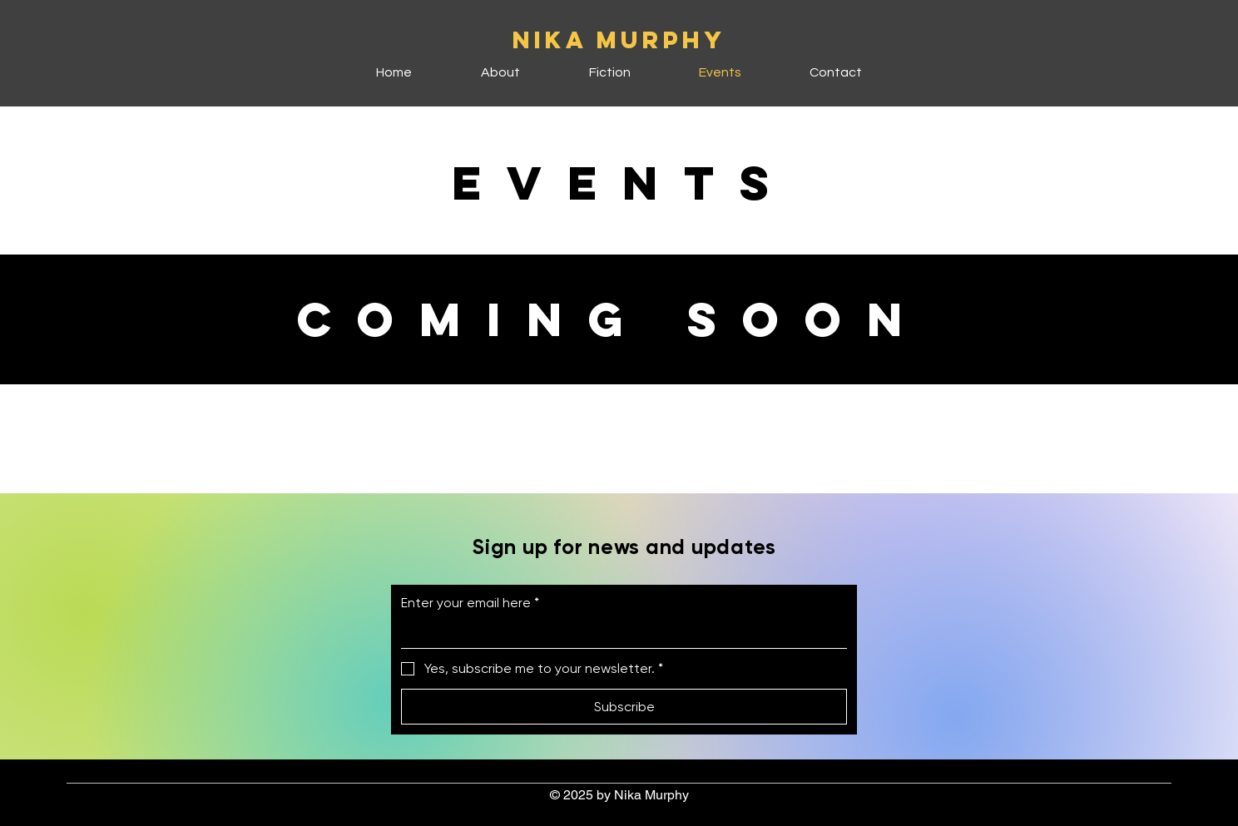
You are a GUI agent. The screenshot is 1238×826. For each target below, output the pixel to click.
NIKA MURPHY (619, 40)
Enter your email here (470, 603)
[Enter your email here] (619, 633)
